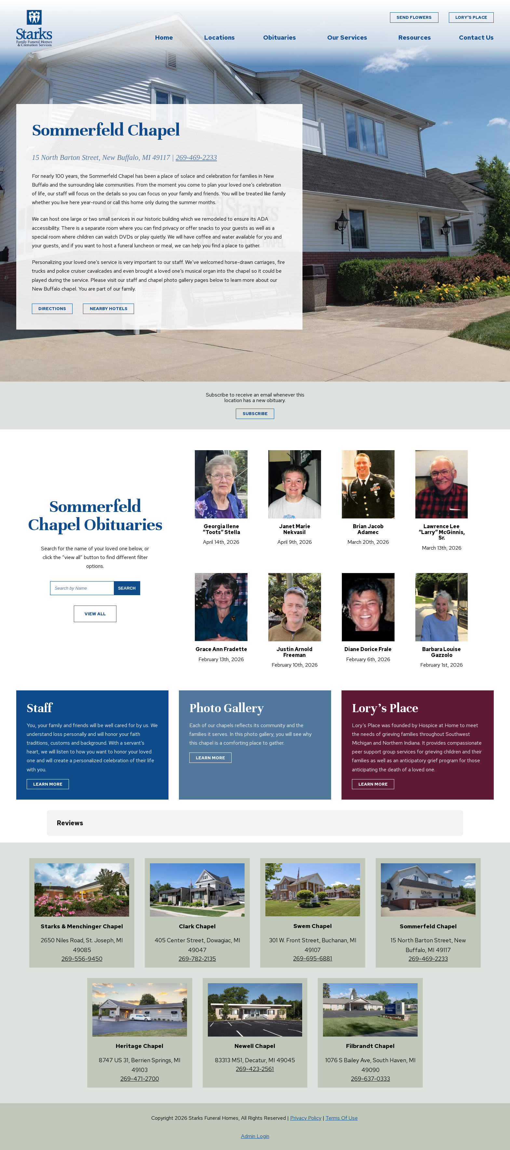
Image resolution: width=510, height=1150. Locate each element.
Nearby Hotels (109, 308)
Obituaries (279, 38)
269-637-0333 (370, 1078)
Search (127, 588)
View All (95, 614)
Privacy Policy (305, 1118)
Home (164, 38)
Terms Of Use (342, 1118)
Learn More (47, 784)
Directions (52, 308)
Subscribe (255, 413)
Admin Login (255, 1136)
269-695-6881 (312, 958)
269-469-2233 (196, 157)
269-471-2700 (139, 1078)
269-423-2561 (255, 1069)
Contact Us (476, 38)
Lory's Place (471, 18)
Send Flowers (414, 18)
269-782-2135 (197, 958)
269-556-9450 (81, 958)
